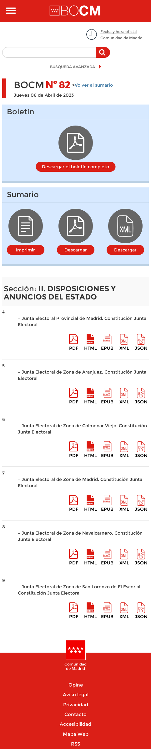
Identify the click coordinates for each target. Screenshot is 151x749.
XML (124, 348)
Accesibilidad (75, 724)
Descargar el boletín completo (75, 167)
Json (141, 348)
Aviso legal (75, 695)
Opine (75, 685)
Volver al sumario (94, 85)
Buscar (103, 55)
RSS (75, 744)
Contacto (75, 714)
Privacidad (75, 705)
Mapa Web (75, 734)
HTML (90, 348)
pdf (73, 348)
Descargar (75, 250)
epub (107, 348)
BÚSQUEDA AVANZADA (72, 66)
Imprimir (25, 250)
